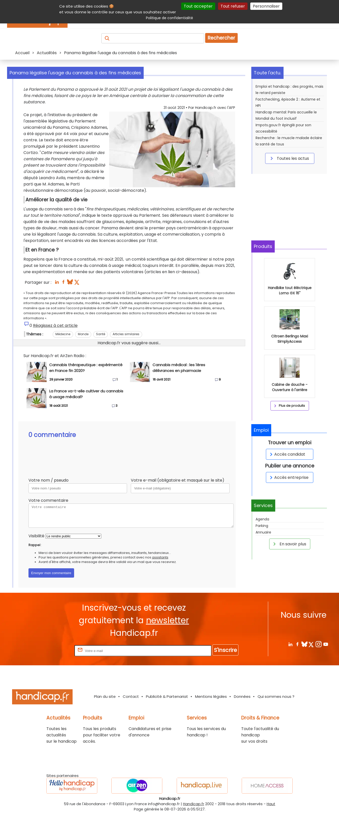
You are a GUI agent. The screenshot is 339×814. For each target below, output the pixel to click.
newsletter (167, 620)
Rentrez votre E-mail (53, 650)
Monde (83, 334)
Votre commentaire (48, 500)
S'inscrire (225, 650)
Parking (262, 525)
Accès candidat (286, 454)
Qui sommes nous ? (276, 696)
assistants (160, 557)
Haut (271, 803)
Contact (131, 696)
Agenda (262, 519)
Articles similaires (126, 334)
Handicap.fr (193, 803)
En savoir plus (288, 544)
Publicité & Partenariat (167, 696)
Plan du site (105, 696)
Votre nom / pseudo (48, 480)
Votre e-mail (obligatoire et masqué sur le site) (177, 480)
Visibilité (36, 536)
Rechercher (221, 38)
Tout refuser (233, 6)
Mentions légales (211, 696)
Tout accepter (198, 6)
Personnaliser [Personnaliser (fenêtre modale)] (266, 6)
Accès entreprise (288, 477)
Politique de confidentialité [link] (169, 17)
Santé (100, 334)
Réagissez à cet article (55, 325)
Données (242, 696)
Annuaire (263, 532)
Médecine (62, 334)
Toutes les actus (289, 158)
